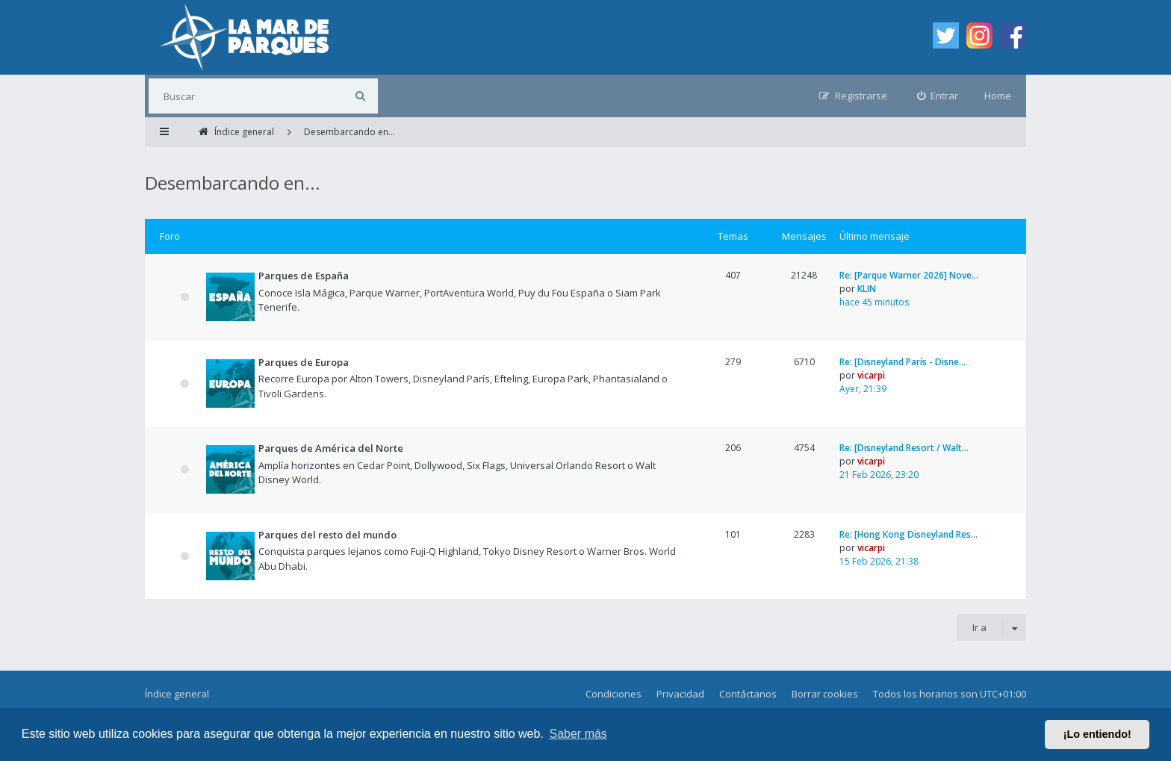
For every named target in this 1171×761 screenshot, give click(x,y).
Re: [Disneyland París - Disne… (902, 361)
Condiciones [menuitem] (614, 694)
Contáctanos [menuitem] (748, 694)
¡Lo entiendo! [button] (1097, 734)
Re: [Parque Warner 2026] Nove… (908, 275)
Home (997, 95)
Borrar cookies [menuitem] (825, 694)
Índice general (177, 694)
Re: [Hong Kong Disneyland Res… (908, 534)
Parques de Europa (303, 362)
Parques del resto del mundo (327, 534)
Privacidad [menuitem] (680, 694)
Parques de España (303, 275)
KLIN (866, 288)
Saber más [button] (578, 733)
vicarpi (871, 375)
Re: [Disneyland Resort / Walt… (904, 447)
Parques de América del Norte (330, 448)
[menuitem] (938, 96)
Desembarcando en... (232, 182)
